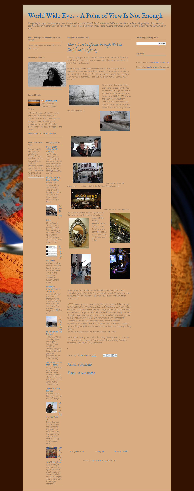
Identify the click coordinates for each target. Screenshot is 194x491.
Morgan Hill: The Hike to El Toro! (53, 179)
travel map (155, 63)
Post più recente (77, 451)
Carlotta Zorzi (51, 101)
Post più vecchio (122, 451)
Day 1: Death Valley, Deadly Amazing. (52, 149)
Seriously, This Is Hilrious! (53, 390)
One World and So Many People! (54, 364)
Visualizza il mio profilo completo (42, 133)
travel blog (165, 63)
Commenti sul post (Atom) (103, 460)
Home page (99, 451)
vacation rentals (152, 67)
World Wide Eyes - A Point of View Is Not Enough (95, 16)
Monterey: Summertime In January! (53, 289)
